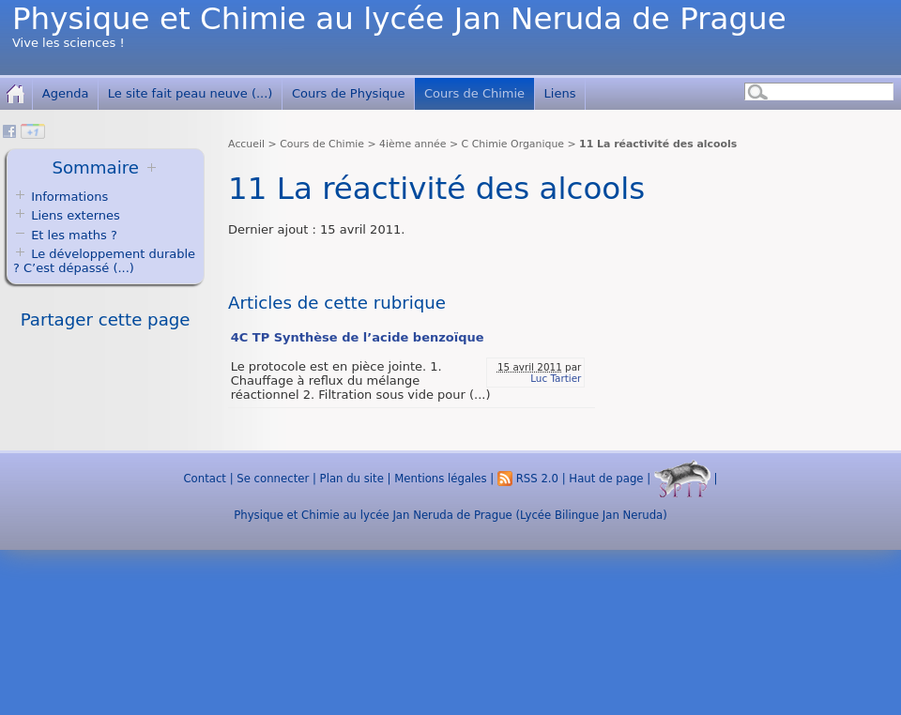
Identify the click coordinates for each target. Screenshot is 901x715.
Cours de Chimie (474, 93)
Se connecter (273, 478)
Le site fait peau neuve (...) (190, 93)
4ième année (412, 144)
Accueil (246, 144)
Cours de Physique (348, 93)
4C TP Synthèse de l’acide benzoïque (357, 337)
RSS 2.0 (527, 478)
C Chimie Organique (513, 144)
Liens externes (75, 215)
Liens (560, 93)
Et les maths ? (65, 235)
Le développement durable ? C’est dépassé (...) (104, 261)
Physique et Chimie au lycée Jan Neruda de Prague (399, 19)
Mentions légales (440, 478)
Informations (69, 197)
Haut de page (606, 478)
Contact (204, 478)
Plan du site (352, 478)
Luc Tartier (555, 378)
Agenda (65, 93)
